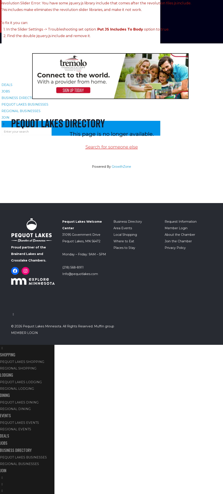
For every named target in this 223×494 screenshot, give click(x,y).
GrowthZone (121, 167)
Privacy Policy (175, 248)
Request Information (181, 222)
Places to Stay (124, 248)
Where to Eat (123, 241)
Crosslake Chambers (28, 260)
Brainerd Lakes (23, 254)
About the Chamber (180, 235)
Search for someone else (111, 147)
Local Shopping (125, 235)
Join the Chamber (178, 241)
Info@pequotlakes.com (80, 274)
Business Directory (127, 222)
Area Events (122, 228)
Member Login (176, 228)
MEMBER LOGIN (24, 333)
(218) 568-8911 (73, 267)
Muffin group (104, 326)
